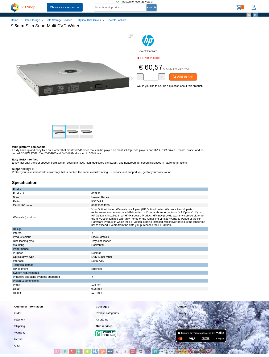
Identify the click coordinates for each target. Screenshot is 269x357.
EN (255, 14)
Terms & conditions (188, 326)
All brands (102, 319)
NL (249, 14)
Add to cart (183, 77)
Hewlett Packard (117, 20)
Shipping (19, 326)
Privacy (181, 313)
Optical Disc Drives (89, 20)
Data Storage (32, 20)
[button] (130, 36)
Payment (19, 319)
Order (17, 313)
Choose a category (64, 7)
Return (18, 339)
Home (14, 20)
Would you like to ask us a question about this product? (170, 85)
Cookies (182, 319)
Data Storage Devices (59, 20)
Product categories (107, 313)
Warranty (19, 332)
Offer (17, 345)
